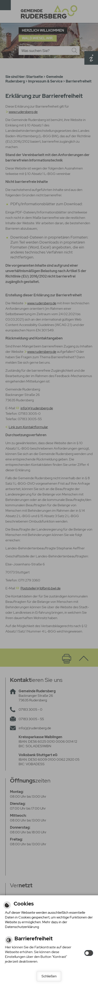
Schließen (49, 976)
